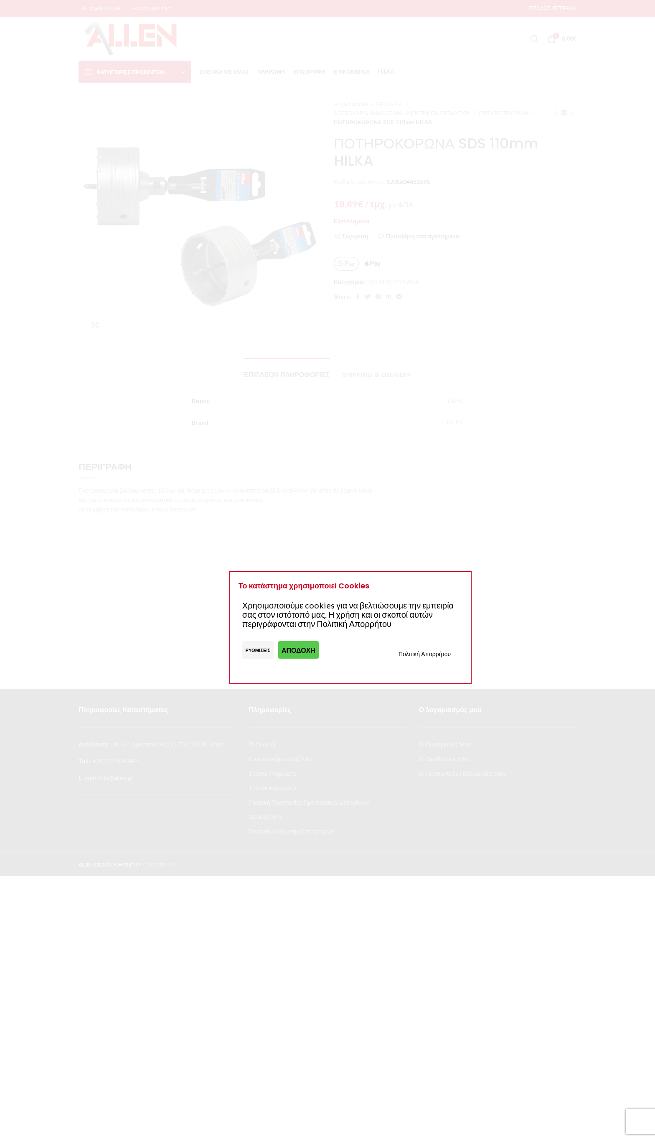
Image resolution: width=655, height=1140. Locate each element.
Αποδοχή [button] (298, 650)
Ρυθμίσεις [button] (258, 650)
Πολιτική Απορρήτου (425, 653)
